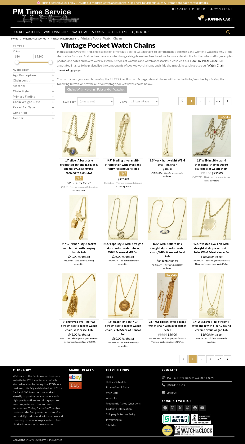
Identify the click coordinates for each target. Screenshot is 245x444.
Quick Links (141, 32)
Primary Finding (24, 96)
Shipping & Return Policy (121, 414)
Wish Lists (112, 392)
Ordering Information (119, 408)
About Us (112, 398)
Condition (20, 112)
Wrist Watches (56, 32)
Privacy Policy (114, 419)
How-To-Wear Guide (204, 61)
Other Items (118, 32)
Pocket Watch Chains (64, 38)
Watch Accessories (88, 32)
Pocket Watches (26, 32)
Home (14, 38)
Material (19, 85)
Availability (21, 69)
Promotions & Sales (117, 387)
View (123, 101)
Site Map (111, 425)
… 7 (218, 100)
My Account (221, 9)
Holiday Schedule (116, 382)
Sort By (69, 101)
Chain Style (21, 91)
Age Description (24, 75)
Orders (199, 9)
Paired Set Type (24, 107)
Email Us (180, 9)
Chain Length (22, 80)
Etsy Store (80, 190)
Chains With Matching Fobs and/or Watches (96, 89)
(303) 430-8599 (173, 385)
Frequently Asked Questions (123, 403)
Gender (18, 118)
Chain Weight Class (26, 102)
